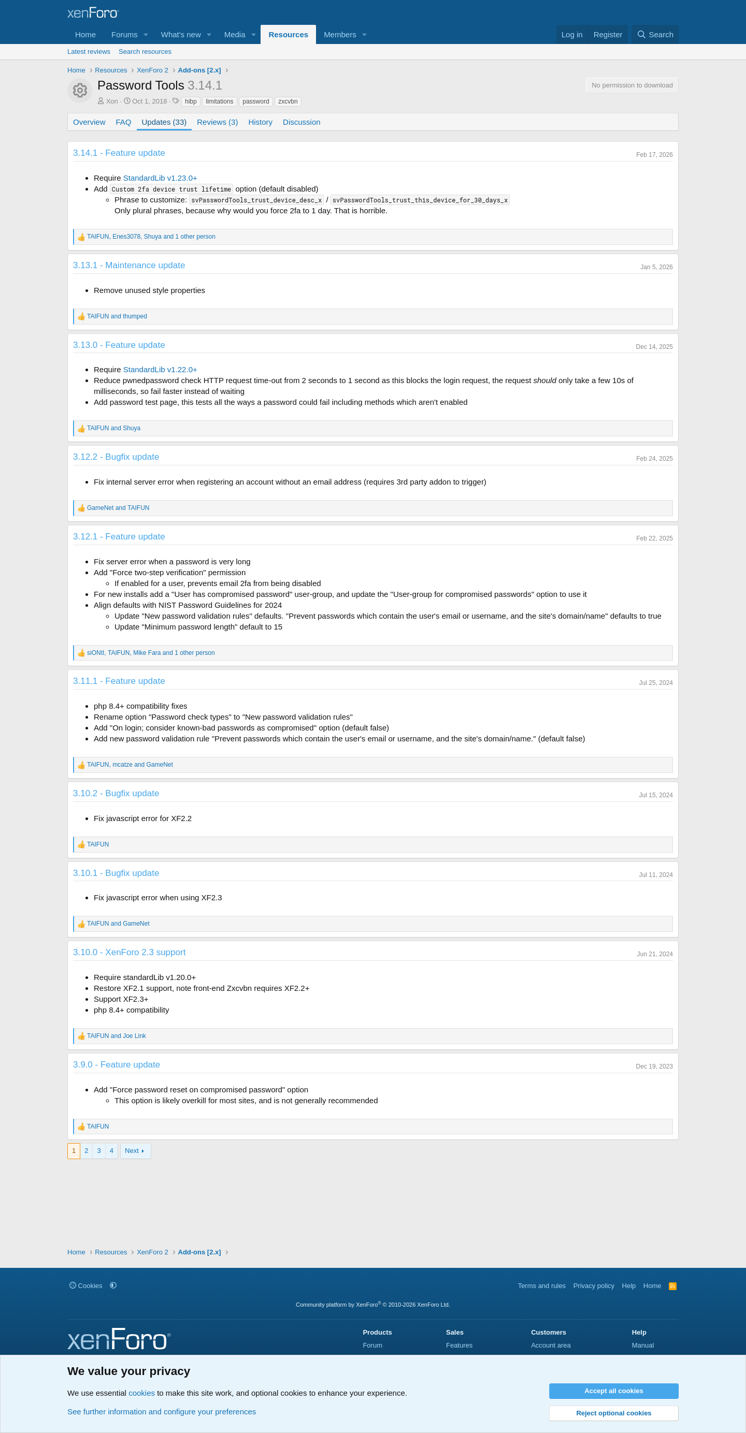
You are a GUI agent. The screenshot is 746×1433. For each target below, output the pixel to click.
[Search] (655, 34)
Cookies (86, 1286)
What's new (181, 34)
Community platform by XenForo (373, 1305)
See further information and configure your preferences (161, 1411)
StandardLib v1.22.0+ (160, 369)
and (117, 316)
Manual (643, 1345)
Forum (372, 1345)
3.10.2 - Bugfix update (116, 793)
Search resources (145, 51)
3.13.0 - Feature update (119, 345)
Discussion (302, 122)
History (260, 122)
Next (132, 1150)
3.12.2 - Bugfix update (116, 457)
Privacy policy (593, 1286)
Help (629, 1286)
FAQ (124, 122)
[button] (146, 34)
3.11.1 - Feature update (119, 681)
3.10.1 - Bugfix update (116, 873)
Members (340, 34)
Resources (288, 34)
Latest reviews (88, 51)
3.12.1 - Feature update (119, 537)
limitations (219, 101)
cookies (141, 1392)
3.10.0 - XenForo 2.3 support (129, 952)
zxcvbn (287, 101)
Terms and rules (542, 1286)
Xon (112, 101)
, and (130, 764)
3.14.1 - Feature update (119, 153)
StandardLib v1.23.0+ (160, 177)
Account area (551, 1345)
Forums (124, 34)
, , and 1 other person (151, 236)
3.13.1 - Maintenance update (129, 265)
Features (459, 1345)
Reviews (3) (217, 122)
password (255, 101)
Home (85, 34)
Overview (89, 122)
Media (235, 34)
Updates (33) (164, 122)
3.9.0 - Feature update (116, 1065)
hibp (191, 101)
